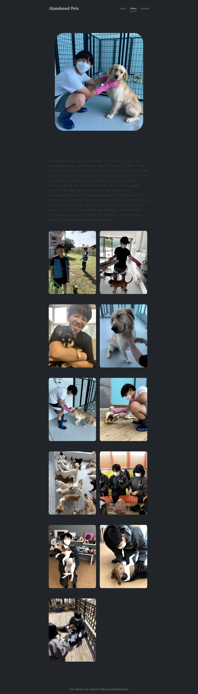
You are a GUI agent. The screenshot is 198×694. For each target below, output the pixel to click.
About (133, 9)
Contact (145, 9)
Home (123, 9)
